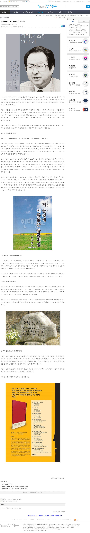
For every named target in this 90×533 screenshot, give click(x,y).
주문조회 (88, 1)
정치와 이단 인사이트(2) (74, 24)
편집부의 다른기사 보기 (58, 478)
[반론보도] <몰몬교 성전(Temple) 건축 (78, 26)
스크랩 (40, 492)
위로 (63, 511)
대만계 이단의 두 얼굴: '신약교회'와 (77, 29)
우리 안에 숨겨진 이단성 (11, 501)
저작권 (48, 520)
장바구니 (83, 1)
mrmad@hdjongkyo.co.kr (10, 24)
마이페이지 (58, 1)
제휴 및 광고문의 (40, 520)
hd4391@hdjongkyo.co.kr (57, 529)
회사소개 (14, 520)
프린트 (25, 492)
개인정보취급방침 (23, 520)
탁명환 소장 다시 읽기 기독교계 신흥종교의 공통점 (15, 486)
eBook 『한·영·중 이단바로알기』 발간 (11, 508)
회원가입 (54, 1)
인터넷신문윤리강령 (64, 520)
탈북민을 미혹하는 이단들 (75, 27)
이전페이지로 (56, 511)
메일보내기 (33, 492)
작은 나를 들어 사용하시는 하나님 (13, 499)
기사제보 (67, 1)
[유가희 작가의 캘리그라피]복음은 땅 (78, 32)
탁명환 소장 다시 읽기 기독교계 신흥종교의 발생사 (15, 488)
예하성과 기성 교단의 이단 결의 (76, 34)
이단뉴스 (4, 17)
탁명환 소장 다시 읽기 (7, 484)
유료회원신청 (78, 1)
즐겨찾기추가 (5, 1)
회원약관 (32, 520)
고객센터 (63, 1)
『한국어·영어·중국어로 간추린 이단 (77, 31)
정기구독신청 (72, 1)
